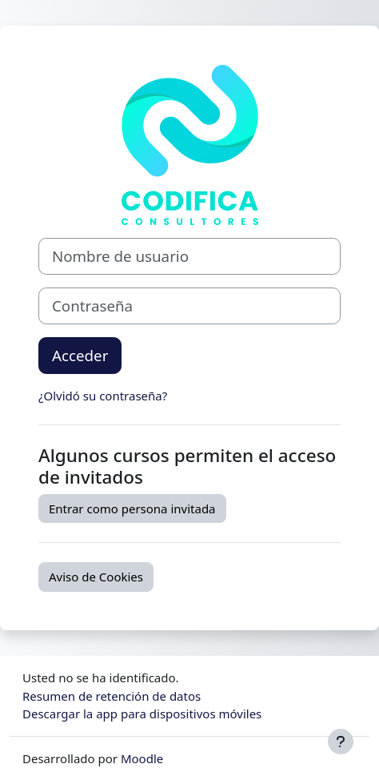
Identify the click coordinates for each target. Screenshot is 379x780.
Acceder (80, 355)
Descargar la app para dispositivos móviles (141, 714)
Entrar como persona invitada (132, 509)
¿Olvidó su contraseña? (102, 396)
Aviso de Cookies (96, 577)
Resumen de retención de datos (111, 696)
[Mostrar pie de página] (340, 741)
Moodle (142, 758)
